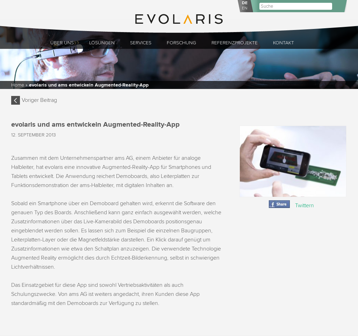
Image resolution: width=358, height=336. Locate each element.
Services (140, 43)
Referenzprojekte (235, 43)
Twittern (304, 205)
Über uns (62, 43)
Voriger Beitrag (39, 100)
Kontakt (283, 43)
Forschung (181, 43)
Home (17, 85)
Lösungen (102, 43)
